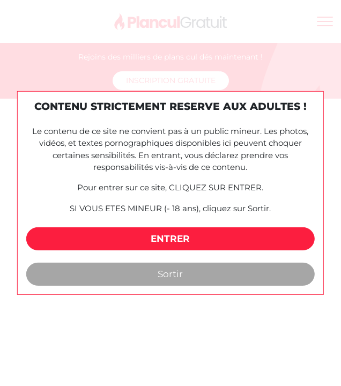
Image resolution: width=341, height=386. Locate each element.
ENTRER (170, 238)
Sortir (170, 274)
